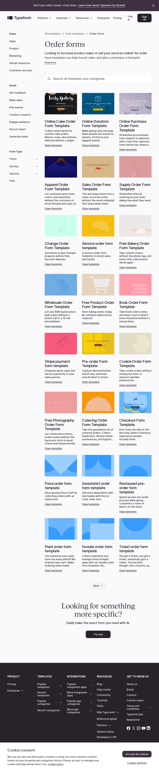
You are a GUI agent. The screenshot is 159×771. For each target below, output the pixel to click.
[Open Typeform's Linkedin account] (148, 728)
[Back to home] (19, 18)
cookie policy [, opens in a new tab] (56, 764)
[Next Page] (98, 585)
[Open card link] (61, 120)
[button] (45, 18)
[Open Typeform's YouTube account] (143, 728)
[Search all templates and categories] (98, 78)
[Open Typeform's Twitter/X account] (133, 728)
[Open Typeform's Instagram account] (138, 728)
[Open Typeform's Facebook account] (128, 728)
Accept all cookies (137, 754)
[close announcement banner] (153, 5)
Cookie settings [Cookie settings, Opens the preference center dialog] (137, 763)
